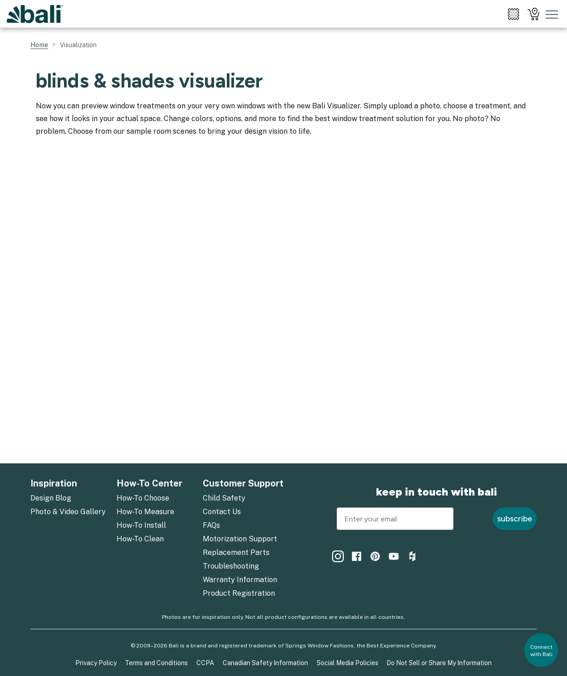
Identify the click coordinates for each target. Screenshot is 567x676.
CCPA (205, 662)
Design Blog (50, 498)
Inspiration (53, 483)
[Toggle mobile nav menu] (552, 14)
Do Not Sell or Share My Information (439, 662)
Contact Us (222, 511)
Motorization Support (240, 539)
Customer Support (243, 483)
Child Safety (224, 498)
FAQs (211, 525)
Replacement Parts (236, 552)
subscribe (514, 519)
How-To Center (149, 483)
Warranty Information (240, 579)
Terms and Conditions (156, 662)
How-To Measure (145, 511)
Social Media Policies (347, 662)
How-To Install (141, 525)
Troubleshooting (231, 566)
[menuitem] (513, 14)
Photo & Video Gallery (68, 511)
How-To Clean (140, 539)
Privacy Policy (96, 662)
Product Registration (239, 593)
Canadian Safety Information (265, 662)
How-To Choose (143, 498)
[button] (541, 650)
